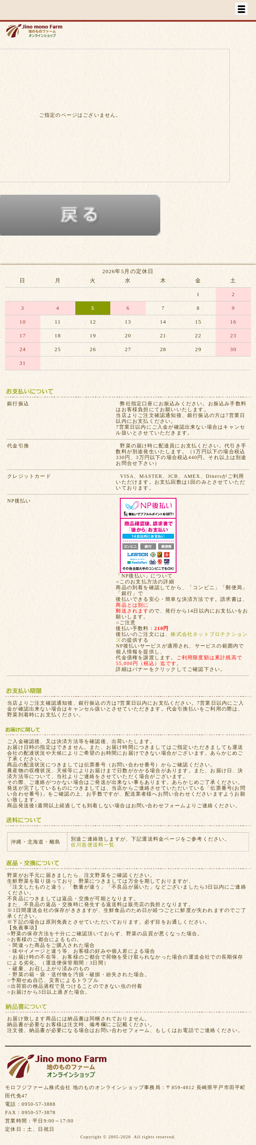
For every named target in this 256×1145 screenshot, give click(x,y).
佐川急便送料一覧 (93, 845)
